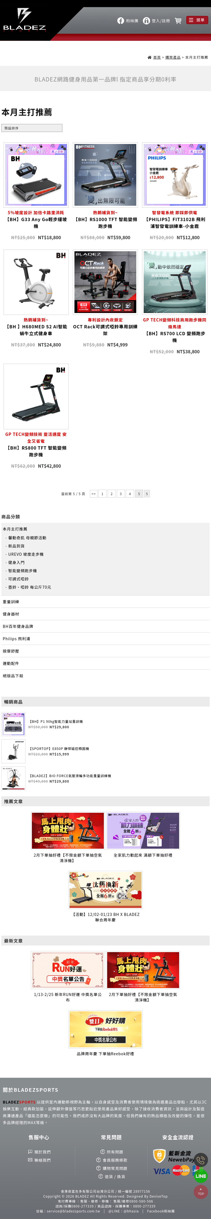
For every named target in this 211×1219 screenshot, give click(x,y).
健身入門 (16, 562)
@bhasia (131, 1211)
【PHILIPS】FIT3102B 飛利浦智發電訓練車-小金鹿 (174, 219)
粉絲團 (132, 20)
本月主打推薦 (15, 529)
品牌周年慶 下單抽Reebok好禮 (105, 1053)
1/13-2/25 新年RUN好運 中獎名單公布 (68, 997)
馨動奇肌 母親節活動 (27, 537)
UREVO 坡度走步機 (26, 554)
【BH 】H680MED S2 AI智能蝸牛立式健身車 (36, 326)
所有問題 (115, 1152)
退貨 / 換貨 (115, 1176)
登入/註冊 (161, 20)
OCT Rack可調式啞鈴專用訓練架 (105, 326)
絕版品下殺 (13, 675)
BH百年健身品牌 (18, 626)
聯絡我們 (42, 1160)
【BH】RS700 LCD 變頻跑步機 (174, 329)
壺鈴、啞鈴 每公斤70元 (29, 587)
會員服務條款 (115, 1160)
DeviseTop (158, 1196)
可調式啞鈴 (18, 579)
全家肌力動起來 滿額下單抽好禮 (143, 855)
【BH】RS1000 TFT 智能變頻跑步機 (105, 219)
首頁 (157, 57)
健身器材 (11, 614)
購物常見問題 (115, 1168)
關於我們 (42, 1152)
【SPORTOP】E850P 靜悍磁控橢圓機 (58, 748)
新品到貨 (16, 546)
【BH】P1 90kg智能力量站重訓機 (55, 721)
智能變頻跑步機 (22, 570)
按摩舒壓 (11, 651)
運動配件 (11, 663)
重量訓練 (11, 601)
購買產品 (173, 57)
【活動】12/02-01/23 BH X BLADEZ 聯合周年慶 (105, 917)
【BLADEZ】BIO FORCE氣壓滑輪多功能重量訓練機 (69, 775)
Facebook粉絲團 (161, 1211)
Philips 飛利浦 (16, 638)
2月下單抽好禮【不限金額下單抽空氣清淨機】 (68, 857)
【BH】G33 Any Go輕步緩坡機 (36, 219)
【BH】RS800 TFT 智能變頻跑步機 (36, 444)
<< (93, 493)
